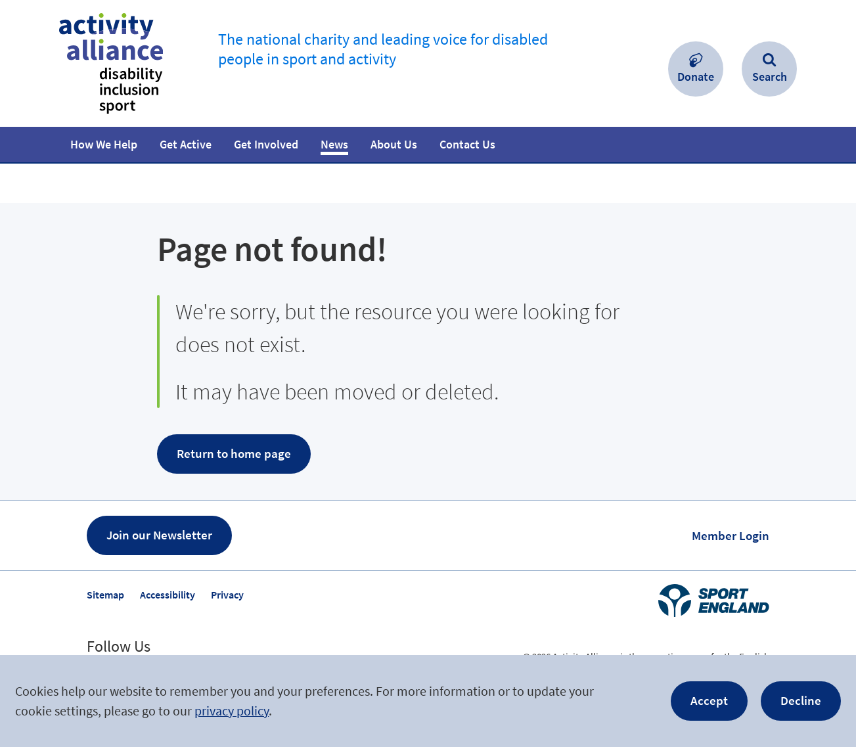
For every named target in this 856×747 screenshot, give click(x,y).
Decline (800, 700)
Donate (695, 76)
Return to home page (234, 453)
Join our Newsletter (159, 535)
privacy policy (231, 710)
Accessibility (167, 594)
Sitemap (105, 594)
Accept (709, 700)
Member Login (730, 535)
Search (769, 76)
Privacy (227, 594)
